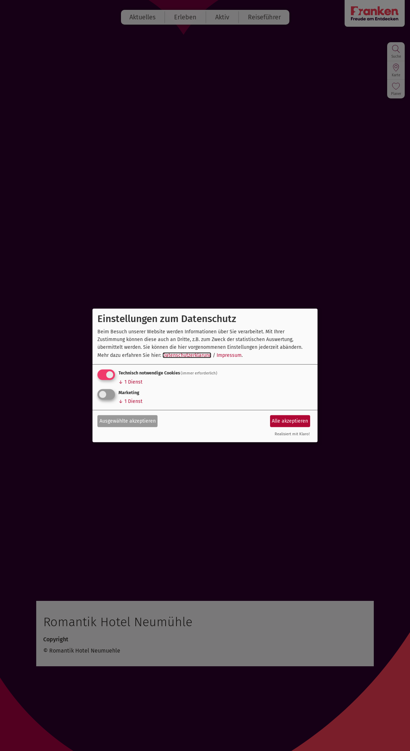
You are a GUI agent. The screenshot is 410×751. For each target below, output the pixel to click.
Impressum (229, 355)
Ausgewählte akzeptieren (128, 421)
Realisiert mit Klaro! (292, 434)
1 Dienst (130, 382)
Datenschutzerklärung (186, 355)
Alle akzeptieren (290, 421)
